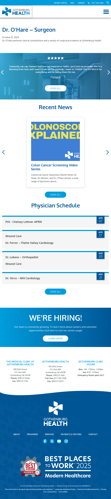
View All (55, 88)
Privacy (103, 489)
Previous (2, 72)
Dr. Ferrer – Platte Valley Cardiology (30, 242)
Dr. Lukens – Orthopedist (22, 257)
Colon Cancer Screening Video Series (54, 167)
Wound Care (13, 236)
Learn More (55, 338)
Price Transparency (50, 491)
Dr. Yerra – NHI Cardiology (23, 278)
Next (108, 72)
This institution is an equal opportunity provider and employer (29, 489)
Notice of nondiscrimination (88, 489)
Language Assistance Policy (65, 489)
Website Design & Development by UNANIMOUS (74, 485)
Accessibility (63, 491)
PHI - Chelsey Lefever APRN (23, 221)
